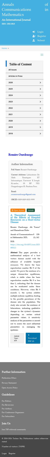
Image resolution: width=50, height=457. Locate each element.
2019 (26, 127)
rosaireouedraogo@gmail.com (23, 194)
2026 (26, 82)
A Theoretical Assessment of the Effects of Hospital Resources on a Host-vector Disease (25, 219)
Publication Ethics (9, 378)
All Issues (13, 69)
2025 (26, 89)
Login (40, 31)
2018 (26, 133)
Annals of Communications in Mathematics (25, 9)
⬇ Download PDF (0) (32, 338)
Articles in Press (15, 76)
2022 (26, 108)
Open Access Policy (10, 387)
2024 (26, 95)
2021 (26, 114)
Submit (41, 40)
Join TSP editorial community (14, 429)
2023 (26, 102)
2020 (26, 121)
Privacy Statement (9, 383)
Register (41, 36)
